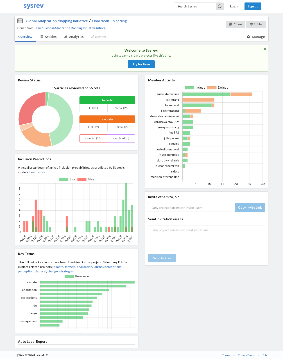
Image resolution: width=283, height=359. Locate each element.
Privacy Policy (246, 355)
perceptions (113, 267)
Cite (265, 355)
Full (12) (93, 127)
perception (26, 271)
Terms (226, 355)
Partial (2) (121, 127)
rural (43, 271)
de (36, 271)
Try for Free (141, 64)
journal (98, 267)
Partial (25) (121, 108)
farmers (70, 267)
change (53, 271)
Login (234, 6)
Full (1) (93, 108)
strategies (66, 271)
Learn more (37, 172)
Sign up (253, 6)
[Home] (33, 6)
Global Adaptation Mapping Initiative (57, 20)
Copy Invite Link (250, 207)
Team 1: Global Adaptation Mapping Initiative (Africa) (70, 28)
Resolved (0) (121, 138)
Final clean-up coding (109, 20)
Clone (235, 24)
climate (58, 267)
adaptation (84, 267)
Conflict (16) (93, 138)
